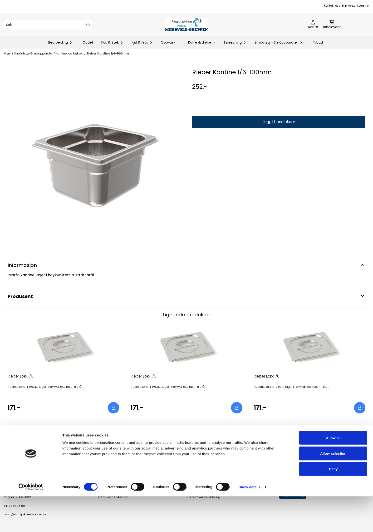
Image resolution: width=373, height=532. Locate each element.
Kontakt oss (332, 6)
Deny (333, 504)
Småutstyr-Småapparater (34, 53)
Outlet (88, 42)
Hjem (8, 53)
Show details (250, 523)
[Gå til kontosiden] (313, 24)
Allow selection (333, 489)
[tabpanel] (63, 369)
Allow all (333, 473)
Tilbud (318, 42)
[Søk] (48, 25)
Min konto (348, 6)
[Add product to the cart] (113, 407)
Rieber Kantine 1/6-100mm (107, 53)
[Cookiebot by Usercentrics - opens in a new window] (31, 522)
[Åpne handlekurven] (332, 24)
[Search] (88, 25)
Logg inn (363, 6)
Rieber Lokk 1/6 (20, 376)
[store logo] (186, 25)
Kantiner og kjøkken (70, 53)
